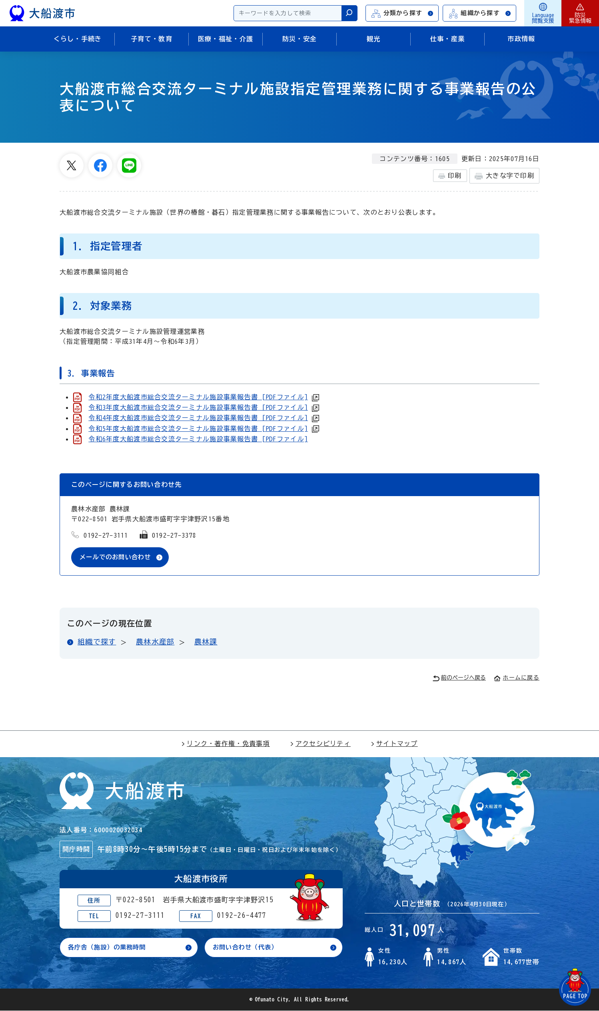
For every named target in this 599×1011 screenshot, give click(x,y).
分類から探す (402, 13)
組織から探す (480, 13)
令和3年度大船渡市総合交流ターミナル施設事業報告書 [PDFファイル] (198, 407)
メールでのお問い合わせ (118, 557)
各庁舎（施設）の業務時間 (109, 948)
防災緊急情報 (580, 13)
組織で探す (97, 642)
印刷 (450, 175)
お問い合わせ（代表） (247, 948)
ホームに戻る (516, 678)
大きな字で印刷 (504, 176)
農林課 (206, 642)
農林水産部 (155, 642)
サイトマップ (394, 744)
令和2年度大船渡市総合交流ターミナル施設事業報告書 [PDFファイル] (198, 397)
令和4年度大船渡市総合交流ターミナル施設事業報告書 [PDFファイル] (198, 418)
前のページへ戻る (459, 678)
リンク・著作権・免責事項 (225, 744)
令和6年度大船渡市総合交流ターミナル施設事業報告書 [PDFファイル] (198, 439)
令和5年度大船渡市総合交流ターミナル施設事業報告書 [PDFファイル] (198, 428)
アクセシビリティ (320, 744)
